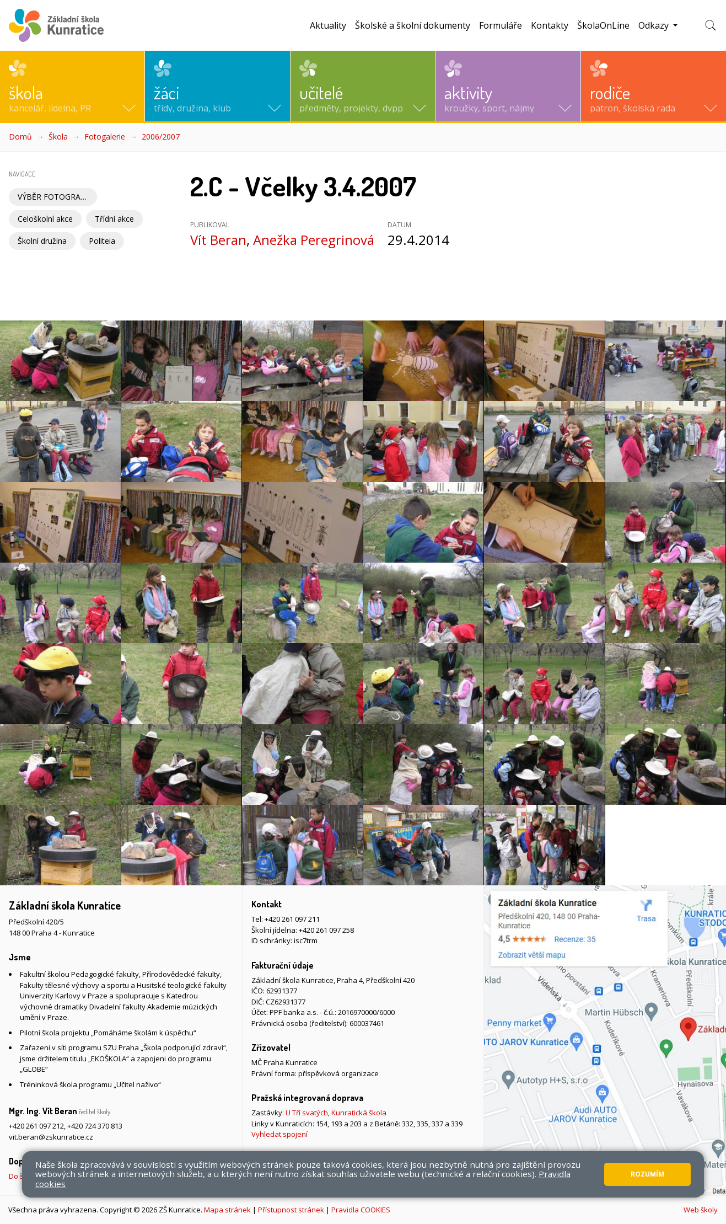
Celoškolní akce (45, 218)
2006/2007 (161, 136)
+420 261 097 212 (36, 1126)
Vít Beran (218, 240)
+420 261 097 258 (326, 930)
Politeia (102, 241)
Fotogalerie (104, 136)
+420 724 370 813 (94, 1126)
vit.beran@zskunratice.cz (51, 1137)
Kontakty (549, 25)
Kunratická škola (358, 1113)
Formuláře (500, 25)
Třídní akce (114, 218)
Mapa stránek (227, 1210)
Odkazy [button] (654, 25)
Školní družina (42, 241)
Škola (58, 136)
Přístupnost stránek (291, 1210)
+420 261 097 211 (292, 919)
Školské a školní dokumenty (412, 25)
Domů (20, 136)
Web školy (701, 1210)
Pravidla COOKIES (360, 1210)
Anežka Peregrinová (313, 240)
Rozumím (647, 1174)
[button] (72, 86)
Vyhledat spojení (279, 1134)
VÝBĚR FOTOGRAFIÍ (53, 196)
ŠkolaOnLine (603, 25)
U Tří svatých (307, 1113)
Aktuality (328, 25)
